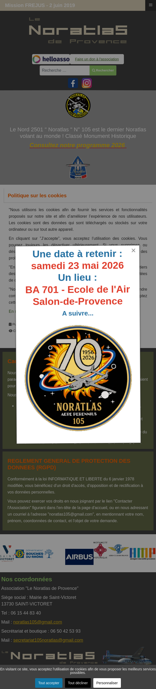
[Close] (131, 249)
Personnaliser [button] (107, 683)
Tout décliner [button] (78, 683)
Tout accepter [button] (48, 683)
